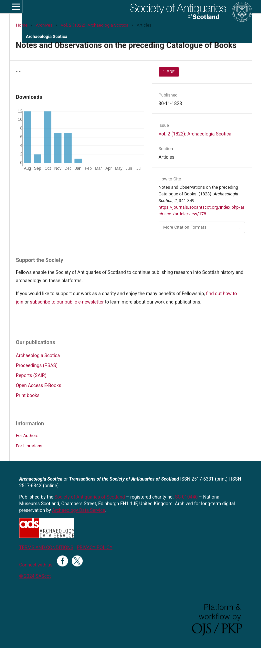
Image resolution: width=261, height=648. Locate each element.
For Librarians (29, 445)
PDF (170, 71)
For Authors (27, 435)
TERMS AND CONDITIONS (46, 547)
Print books (28, 395)
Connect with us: (38, 564)
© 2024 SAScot (35, 576)
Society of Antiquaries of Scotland (90, 497)
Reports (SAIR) (31, 375)
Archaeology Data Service (78, 510)
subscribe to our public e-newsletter (67, 302)
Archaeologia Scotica (38, 355)
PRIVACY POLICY (94, 547)
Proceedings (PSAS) (37, 365)
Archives (44, 25)
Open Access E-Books (38, 385)
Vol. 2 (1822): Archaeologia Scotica (94, 25)
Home (22, 25)
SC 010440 (186, 497)
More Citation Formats (185, 227)
